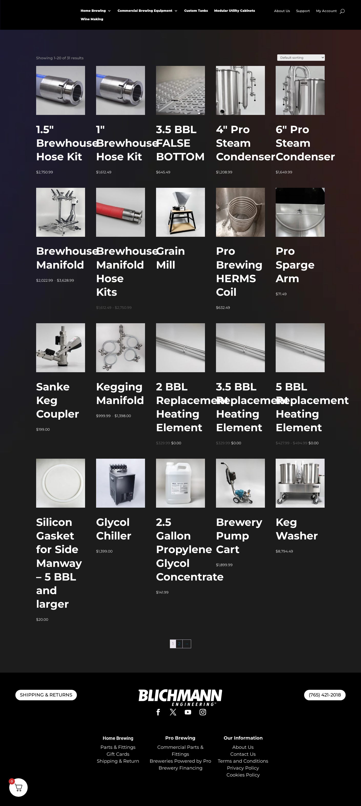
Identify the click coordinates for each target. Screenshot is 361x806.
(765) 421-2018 (325, 695)
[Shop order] (301, 57)
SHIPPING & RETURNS (46, 695)
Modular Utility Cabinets (234, 11)
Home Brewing (93, 11)
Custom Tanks (196, 11)
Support (303, 11)
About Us (282, 11)
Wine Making (92, 19)
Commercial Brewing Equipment (145, 11)
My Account (326, 11)
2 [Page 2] (179, 643)
